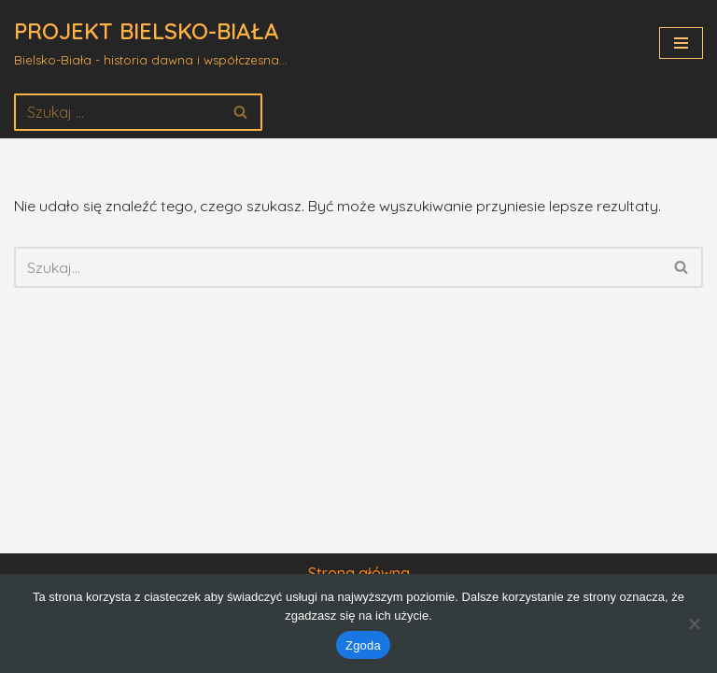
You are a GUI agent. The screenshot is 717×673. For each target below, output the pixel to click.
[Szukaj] (117, 112)
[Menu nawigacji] (681, 43)
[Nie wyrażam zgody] (693, 623)
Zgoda (363, 645)
